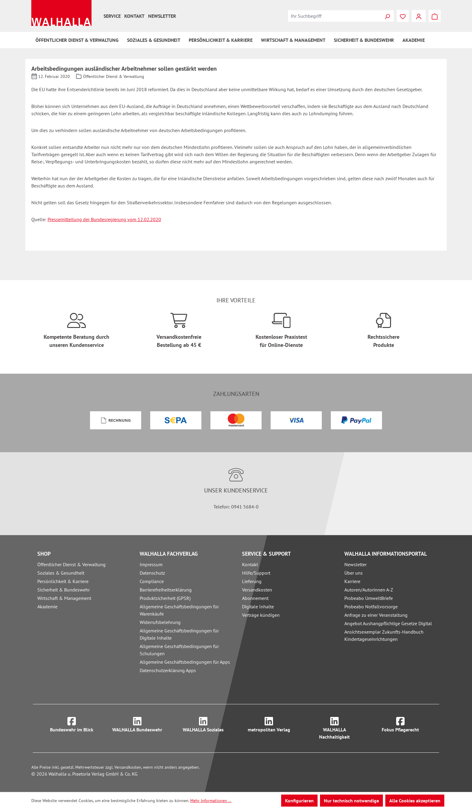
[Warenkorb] (435, 16)
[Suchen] (387, 16)
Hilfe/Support (256, 573)
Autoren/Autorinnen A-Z (368, 590)
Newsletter (162, 16)
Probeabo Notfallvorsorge (371, 607)
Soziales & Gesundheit (60, 573)
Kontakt (134, 16)
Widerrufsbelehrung (160, 622)
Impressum (151, 564)
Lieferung (252, 581)
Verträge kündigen (261, 615)
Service (112, 16)
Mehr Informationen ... (210, 800)
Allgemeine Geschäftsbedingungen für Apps (185, 662)
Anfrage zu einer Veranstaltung (376, 615)
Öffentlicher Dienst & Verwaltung (71, 564)
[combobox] (334, 16)
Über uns (353, 573)
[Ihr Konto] (419, 16)
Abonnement (255, 598)
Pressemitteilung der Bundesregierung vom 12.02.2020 (104, 219)
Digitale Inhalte (258, 607)
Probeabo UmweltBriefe (368, 598)
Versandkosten (257, 590)
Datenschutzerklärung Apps (168, 670)
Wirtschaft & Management (64, 598)
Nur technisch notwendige (351, 801)
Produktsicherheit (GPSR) (165, 598)
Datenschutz (152, 573)
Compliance (152, 581)
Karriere (352, 581)
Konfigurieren (299, 801)
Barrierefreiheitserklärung (166, 590)
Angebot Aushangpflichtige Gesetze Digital (388, 623)
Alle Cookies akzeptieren (414, 801)
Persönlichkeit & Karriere (62, 581)
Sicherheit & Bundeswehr (63, 590)
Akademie (47, 607)
